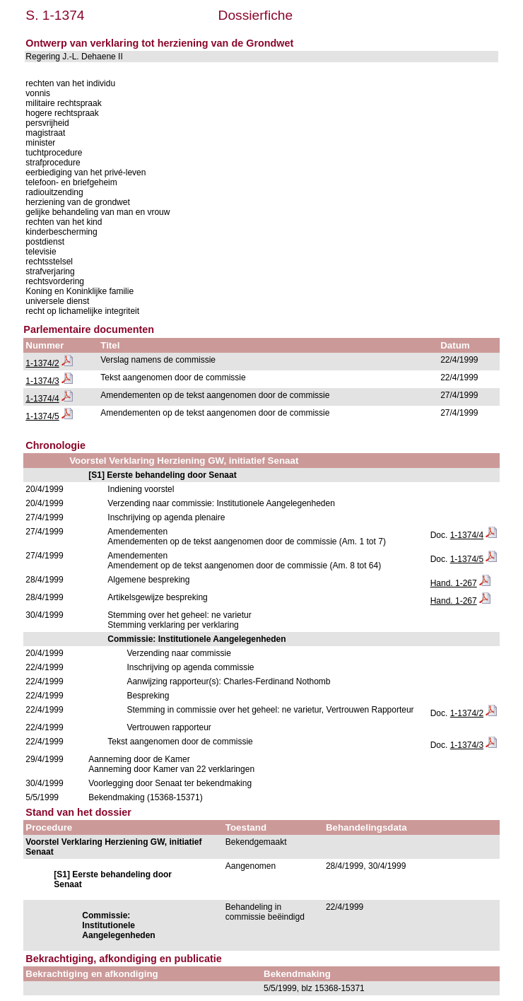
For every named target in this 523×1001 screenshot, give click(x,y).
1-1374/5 (42, 416)
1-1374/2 (42, 363)
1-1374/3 (42, 381)
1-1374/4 (42, 399)
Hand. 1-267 (453, 583)
